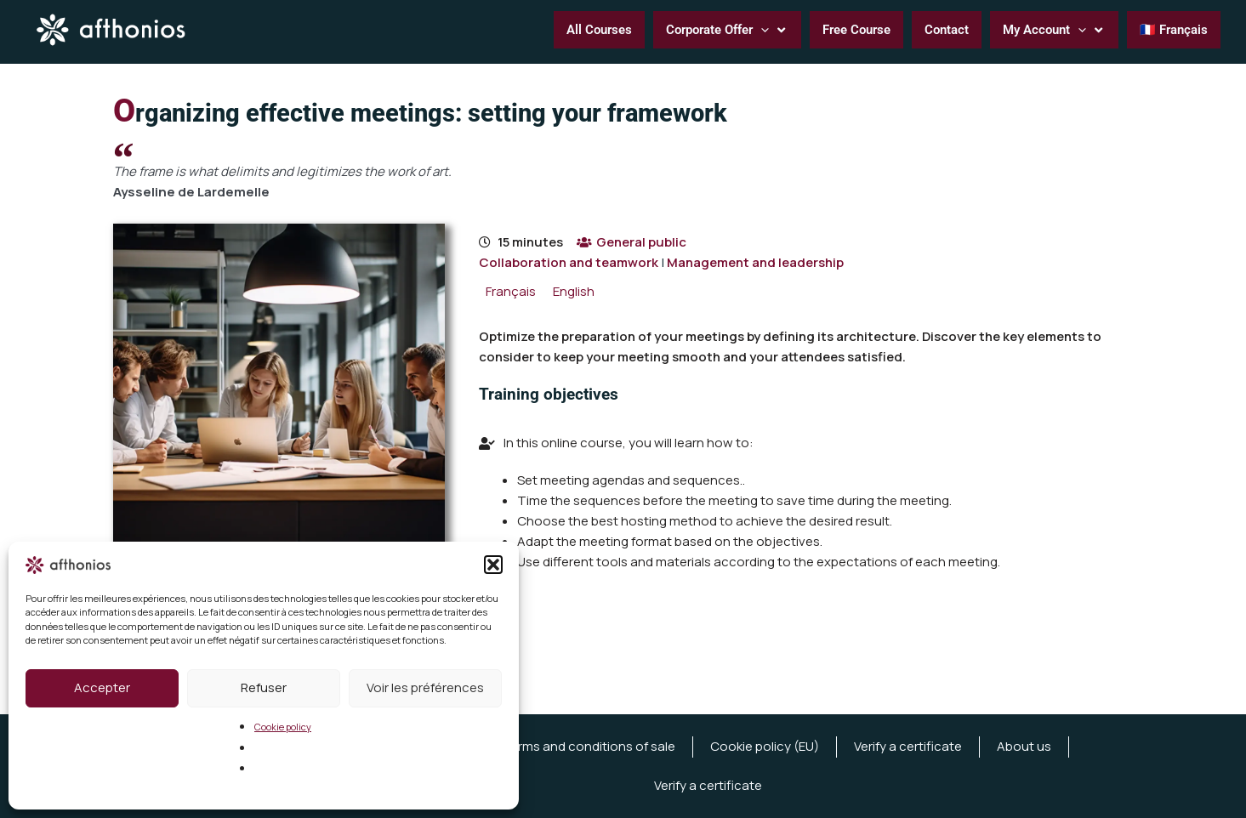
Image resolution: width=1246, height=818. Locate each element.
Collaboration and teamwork (568, 262)
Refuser (264, 687)
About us (1024, 746)
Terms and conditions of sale (588, 746)
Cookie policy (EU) (764, 746)
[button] (493, 564)
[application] (761, 29)
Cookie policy (282, 726)
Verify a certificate (908, 746)
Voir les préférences (425, 687)
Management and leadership (755, 262)
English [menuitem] (574, 291)
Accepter (102, 687)
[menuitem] (510, 291)
